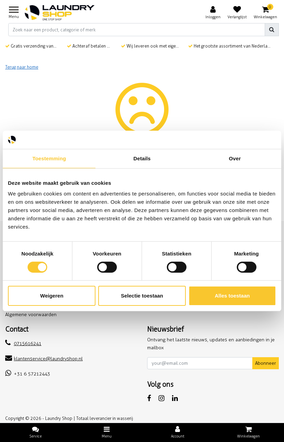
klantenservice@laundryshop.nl (44, 359)
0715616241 (23, 343)
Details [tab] (142, 158)
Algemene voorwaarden (31, 315)
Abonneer (265, 363)
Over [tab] (235, 158)
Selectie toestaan (142, 296)
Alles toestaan (232, 296)
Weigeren (51, 296)
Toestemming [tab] (49, 158)
